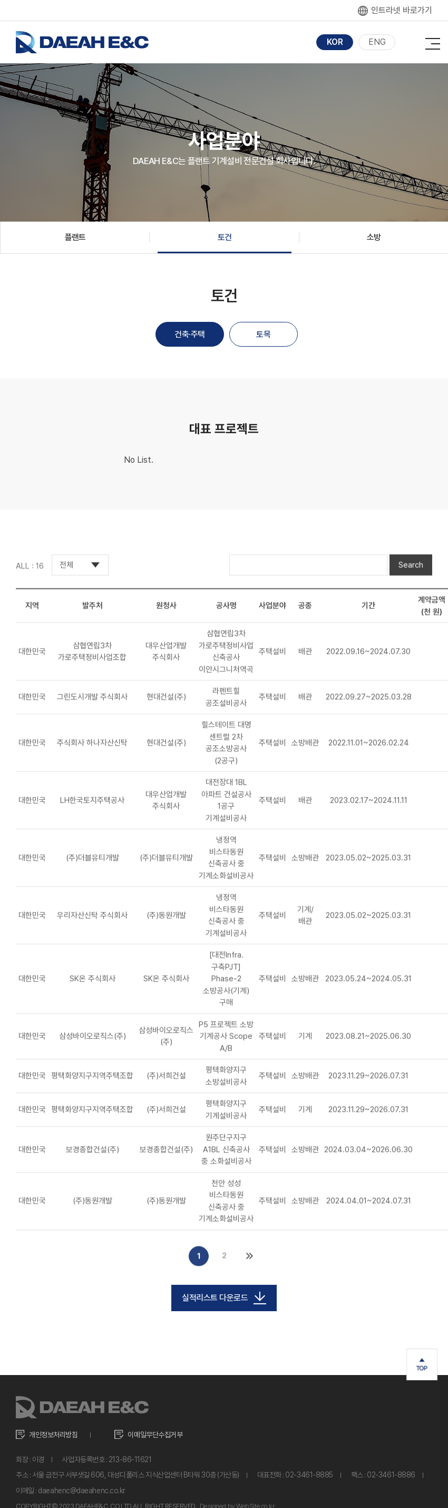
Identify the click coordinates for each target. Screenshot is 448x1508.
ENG (377, 42)
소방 (374, 237)
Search (410, 574)
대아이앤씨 (82, 42)
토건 (225, 237)
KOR (335, 42)
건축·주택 (189, 334)
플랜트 (75, 237)
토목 (263, 334)
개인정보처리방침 (53, 1434)
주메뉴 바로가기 (0, 0)
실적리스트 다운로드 (224, 1298)
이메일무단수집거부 (155, 1434)
